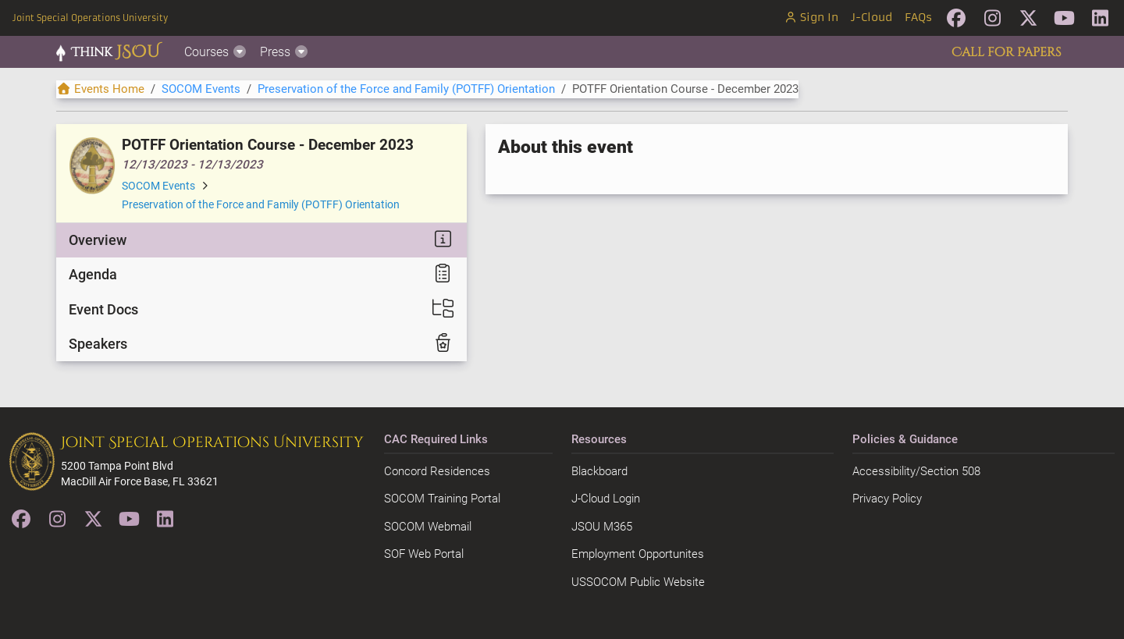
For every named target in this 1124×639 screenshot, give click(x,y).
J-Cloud (871, 17)
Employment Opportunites (637, 554)
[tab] (261, 240)
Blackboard (599, 471)
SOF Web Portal (424, 554)
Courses (215, 51)
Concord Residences (437, 471)
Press (284, 51)
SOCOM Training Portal (442, 499)
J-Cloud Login (605, 499)
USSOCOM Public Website (638, 582)
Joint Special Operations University (90, 17)
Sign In (811, 17)
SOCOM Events (201, 89)
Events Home (100, 89)
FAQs (918, 17)
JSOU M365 (601, 527)
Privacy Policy (887, 499)
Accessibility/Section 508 (916, 471)
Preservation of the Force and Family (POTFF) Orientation (406, 89)
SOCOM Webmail (427, 527)
